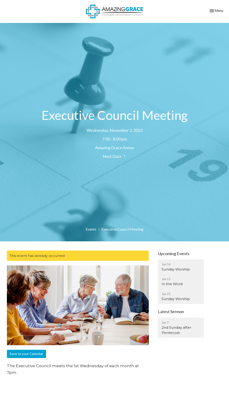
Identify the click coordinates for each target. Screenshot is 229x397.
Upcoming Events (173, 253)
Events (91, 229)
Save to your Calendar (26, 354)
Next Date (115, 156)
